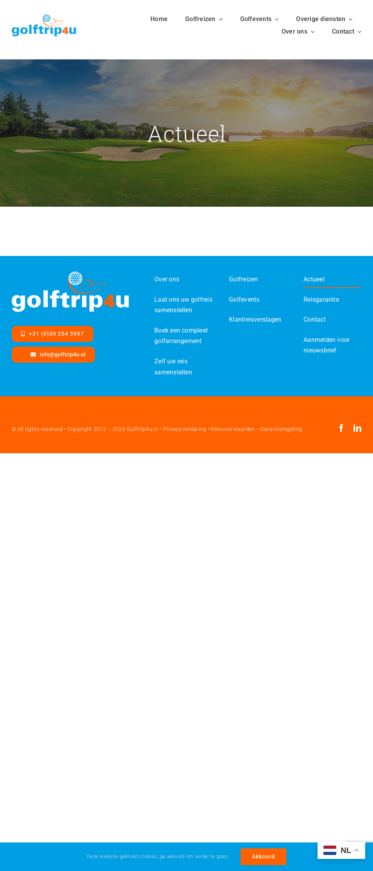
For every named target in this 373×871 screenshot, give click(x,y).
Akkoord (263, 856)
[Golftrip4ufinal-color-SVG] (44, 18)
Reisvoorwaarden (233, 429)
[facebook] (341, 428)
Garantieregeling (281, 429)
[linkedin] (357, 428)
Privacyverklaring (185, 429)
